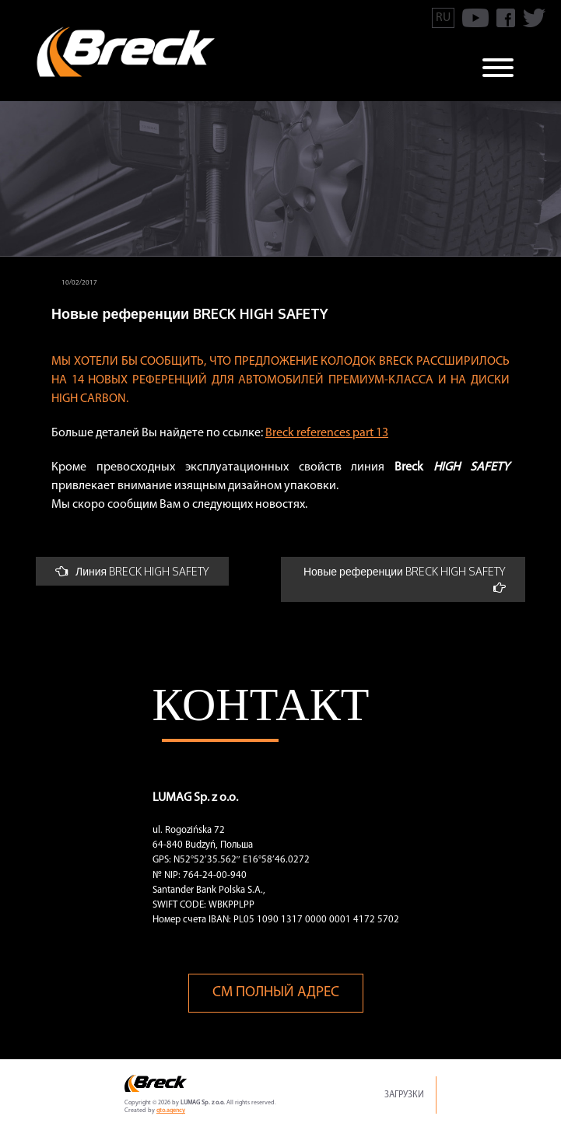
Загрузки (404, 1095)
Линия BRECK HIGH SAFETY (132, 571)
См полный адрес (275, 992)
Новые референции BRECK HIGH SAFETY (404, 579)
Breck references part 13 (326, 433)
